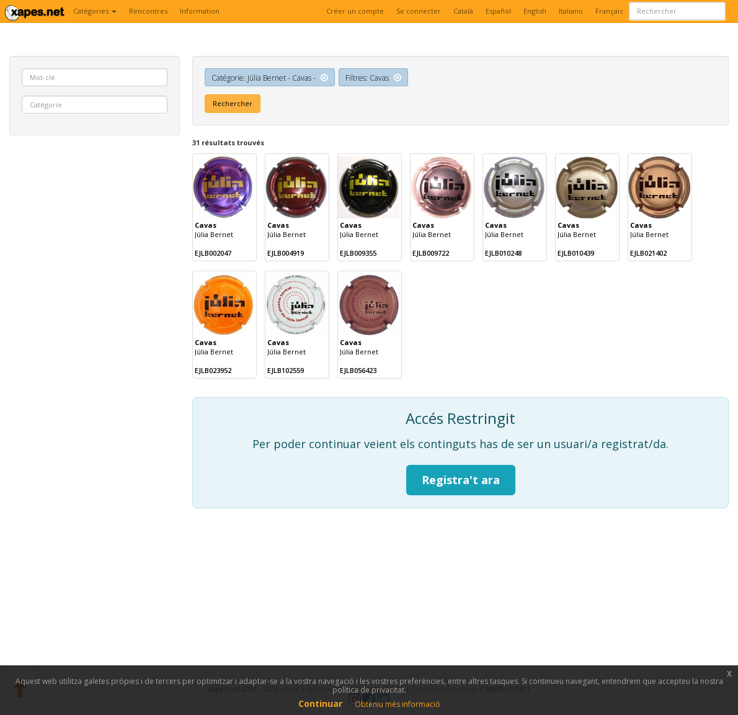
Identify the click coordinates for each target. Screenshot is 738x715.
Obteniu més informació (397, 704)
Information (200, 11)
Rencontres (148, 11)
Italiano (571, 11)
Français (609, 11)
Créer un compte (355, 11)
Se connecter (418, 11)
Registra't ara (461, 479)
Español (498, 11)
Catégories (95, 11)
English (534, 11)
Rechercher (232, 103)
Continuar (320, 703)
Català (463, 11)
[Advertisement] (94, 334)
